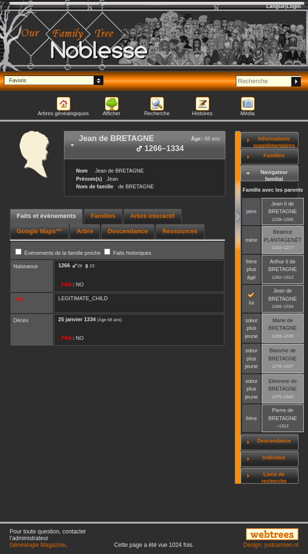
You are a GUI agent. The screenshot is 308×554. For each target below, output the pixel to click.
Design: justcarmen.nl (271, 545)
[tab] (144, 145)
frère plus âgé (251, 269)
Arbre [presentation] (84, 231)
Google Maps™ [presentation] (39, 231)
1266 (64, 265)
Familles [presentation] (103, 215)
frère (251, 418)
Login (294, 6)
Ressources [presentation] (180, 231)
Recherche (157, 113)
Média (248, 113)
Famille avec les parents (273, 190)
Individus (274, 457)
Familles (274, 155)
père (251, 211)
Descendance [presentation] (128, 231)
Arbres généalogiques (63, 113)
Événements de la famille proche (58, 253)
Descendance (274, 441)
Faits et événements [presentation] (46, 215)
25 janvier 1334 (77, 319)
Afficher (111, 113)
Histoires (202, 113)
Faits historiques (127, 253)
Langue (275, 6)
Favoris (17, 80)
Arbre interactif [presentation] (152, 215)
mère (251, 240)
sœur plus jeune (251, 328)
